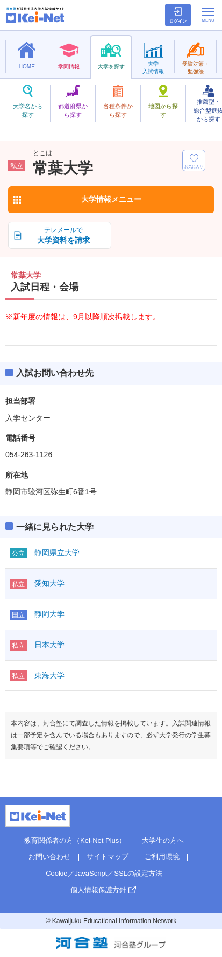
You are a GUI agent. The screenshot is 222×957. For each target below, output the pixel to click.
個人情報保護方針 (98, 890)
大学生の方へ (163, 840)
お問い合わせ (49, 857)
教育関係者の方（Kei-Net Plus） (75, 840)
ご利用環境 (162, 857)
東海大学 (49, 675)
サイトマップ (107, 857)
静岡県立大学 (57, 552)
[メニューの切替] (208, 14)
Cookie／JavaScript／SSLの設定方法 (104, 873)
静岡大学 (49, 614)
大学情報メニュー (111, 199)
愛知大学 (49, 583)
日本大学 (49, 644)
